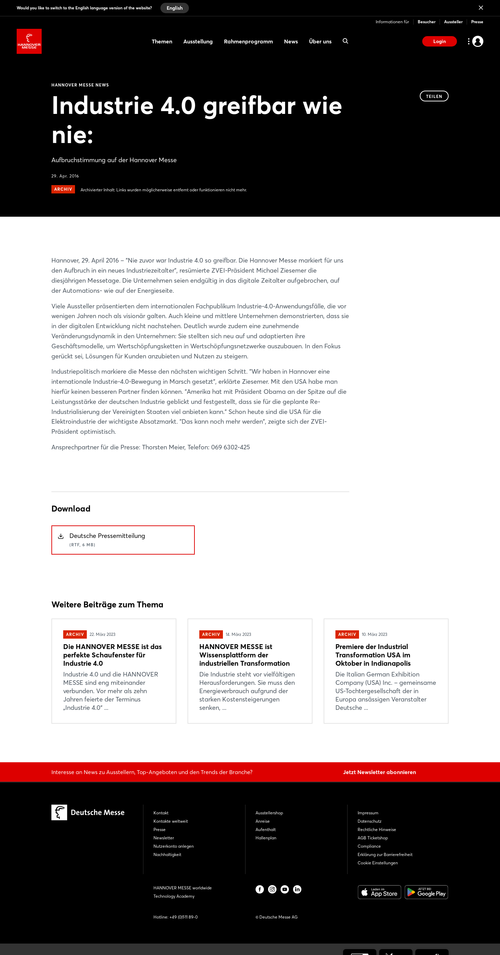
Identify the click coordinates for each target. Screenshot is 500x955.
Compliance (369, 846)
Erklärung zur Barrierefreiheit (385, 854)
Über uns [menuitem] (320, 41)
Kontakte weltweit (170, 821)
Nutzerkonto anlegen (173, 846)
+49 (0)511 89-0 (183, 917)
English (175, 8)
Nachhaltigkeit (167, 854)
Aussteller (453, 21)
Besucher (426, 21)
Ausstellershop (269, 812)
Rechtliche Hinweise (377, 829)
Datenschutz (370, 821)
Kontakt (160, 812)
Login (439, 41)
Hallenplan (266, 837)
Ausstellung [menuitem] (198, 41)
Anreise (263, 821)
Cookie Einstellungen (378, 862)
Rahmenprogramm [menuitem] (248, 41)
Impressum (368, 812)
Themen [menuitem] (162, 41)
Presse (477, 21)
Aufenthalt (266, 829)
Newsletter (163, 837)
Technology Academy (173, 896)
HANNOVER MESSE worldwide (182, 887)
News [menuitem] (291, 41)
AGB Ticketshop (373, 837)
